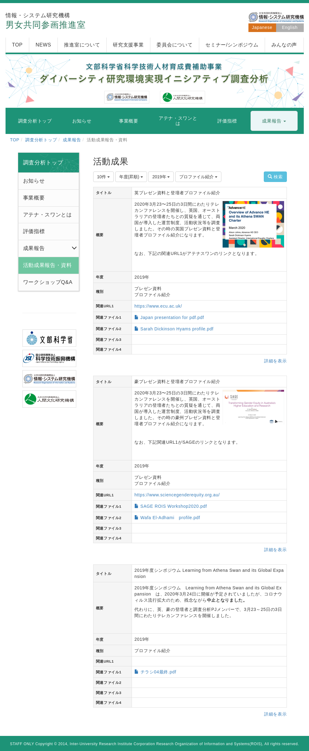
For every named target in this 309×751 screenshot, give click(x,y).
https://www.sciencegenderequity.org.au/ (177, 494)
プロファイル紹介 (198, 176)
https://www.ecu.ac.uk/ (158, 306)
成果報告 (72, 139)
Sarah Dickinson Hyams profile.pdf (177, 328)
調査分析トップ (41, 139)
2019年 (161, 176)
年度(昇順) (131, 176)
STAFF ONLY (22, 744)
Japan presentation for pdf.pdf (172, 317)
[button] (274, 121)
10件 (103, 176)
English (290, 27)
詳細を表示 (275, 360)
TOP (15, 139)
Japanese (262, 27)
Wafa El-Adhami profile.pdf (170, 517)
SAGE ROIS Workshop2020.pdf (174, 506)
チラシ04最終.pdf (158, 671)
